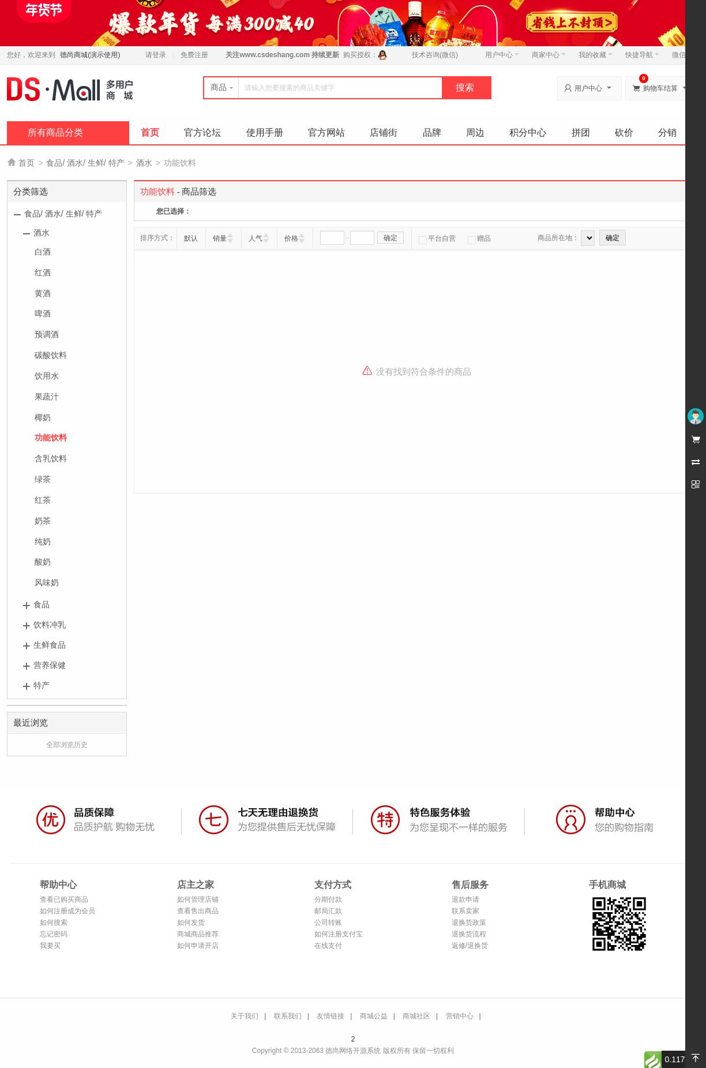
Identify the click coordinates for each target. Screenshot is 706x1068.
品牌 (432, 132)
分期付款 (328, 899)
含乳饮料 (51, 458)
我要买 (50, 946)
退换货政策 (469, 922)
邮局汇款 (328, 911)
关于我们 (244, 1016)
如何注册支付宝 (338, 934)
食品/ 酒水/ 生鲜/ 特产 (85, 162)
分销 (667, 132)
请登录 (155, 55)
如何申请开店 (198, 946)
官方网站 (326, 132)
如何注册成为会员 (67, 911)
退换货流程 (469, 934)
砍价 (624, 132)
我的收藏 (596, 55)
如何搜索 (53, 922)
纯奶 (43, 541)
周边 (475, 132)
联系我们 (288, 1016)
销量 (220, 238)
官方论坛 (202, 132)
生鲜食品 (49, 644)
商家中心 (549, 55)
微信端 (682, 55)
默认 (191, 238)
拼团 (581, 132)
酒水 (144, 162)
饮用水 (47, 375)
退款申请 (465, 899)
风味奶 (47, 582)
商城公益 (374, 1016)
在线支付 (328, 946)
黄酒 (43, 293)
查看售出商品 (198, 911)
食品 (41, 604)
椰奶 (43, 417)
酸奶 (43, 561)
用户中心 (502, 55)
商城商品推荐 (198, 934)
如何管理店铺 (198, 899)
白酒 (43, 251)
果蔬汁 (47, 396)
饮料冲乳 (49, 624)
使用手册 (264, 132)
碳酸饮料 (51, 355)
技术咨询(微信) (435, 55)
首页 (150, 132)
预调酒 (47, 334)
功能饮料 (51, 437)
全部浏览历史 (67, 745)
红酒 (43, 272)
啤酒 (43, 313)
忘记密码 (53, 934)
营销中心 (460, 1016)
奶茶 (43, 520)
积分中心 (527, 132)
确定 (390, 238)
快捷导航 (642, 55)
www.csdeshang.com (274, 55)
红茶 (43, 500)
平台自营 (437, 238)
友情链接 (330, 1016)
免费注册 (194, 55)
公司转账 (328, 922)
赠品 (479, 238)
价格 (291, 238)
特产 (41, 685)
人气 (255, 238)
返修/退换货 (470, 946)
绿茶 (43, 479)
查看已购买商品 (64, 899)
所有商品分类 (55, 132)
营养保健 (49, 665)
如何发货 (191, 922)
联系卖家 (465, 911)
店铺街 (383, 132)
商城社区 (416, 1016)
